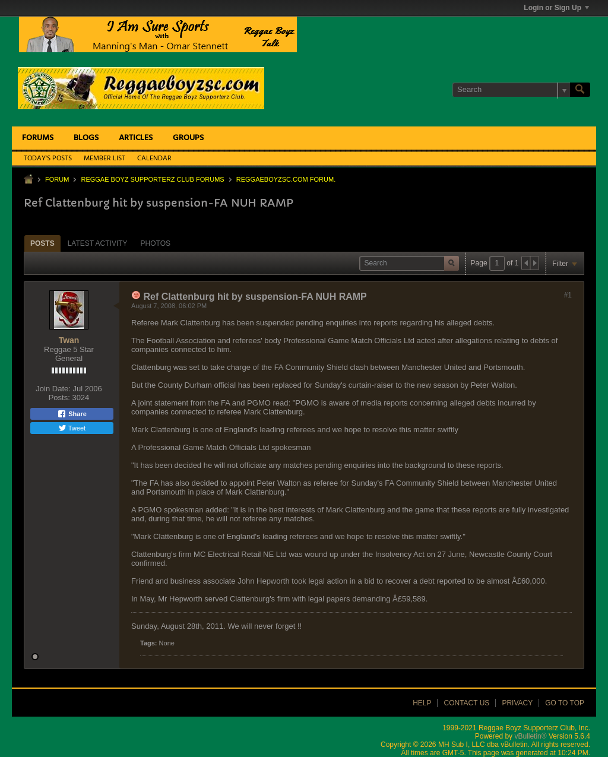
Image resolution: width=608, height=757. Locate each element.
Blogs (86, 138)
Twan (69, 340)
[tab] (42, 243)
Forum (57, 179)
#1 (568, 295)
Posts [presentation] (42, 243)
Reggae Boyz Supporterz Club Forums (152, 179)
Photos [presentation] (155, 243)
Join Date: (53, 388)
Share (72, 414)
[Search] (511, 90)
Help (422, 703)
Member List (104, 158)
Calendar (154, 158)
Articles (136, 138)
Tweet (72, 428)
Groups (188, 138)
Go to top (564, 703)
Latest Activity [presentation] (98, 243)
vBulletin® (530, 736)
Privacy (517, 703)
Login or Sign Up (556, 8)
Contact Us (466, 703)
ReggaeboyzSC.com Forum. (285, 179)
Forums (37, 138)
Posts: (59, 397)
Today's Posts (48, 158)
